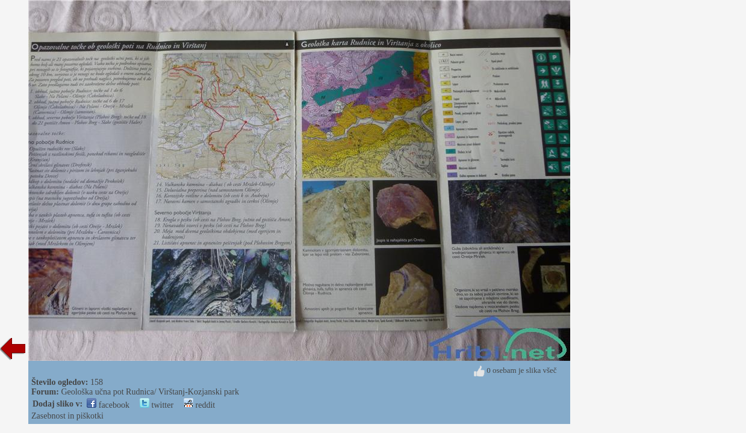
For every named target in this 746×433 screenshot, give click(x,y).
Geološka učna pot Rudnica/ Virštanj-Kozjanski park (150, 391)
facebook (108, 405)
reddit (199, 405)
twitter (156, 405)
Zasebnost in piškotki (67, 415)
